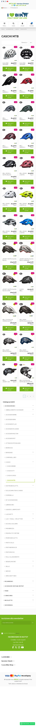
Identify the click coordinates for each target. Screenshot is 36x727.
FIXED (6, 591)
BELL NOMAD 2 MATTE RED (23, 92)
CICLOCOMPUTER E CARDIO (14, 490)
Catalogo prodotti (9, 402)
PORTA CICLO (10, 542)
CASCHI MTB (11, 480)
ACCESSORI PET (10, 438)
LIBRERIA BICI (10, 504)
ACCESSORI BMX (11, 419)
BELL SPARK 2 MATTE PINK (23, 175)
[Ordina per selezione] (25, 42)
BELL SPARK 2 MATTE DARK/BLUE (23, 233)
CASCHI (8, 462)
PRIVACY (17, 633)
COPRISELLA (9, 495)
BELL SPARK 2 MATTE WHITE (6, 205)
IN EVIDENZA (9, 605)
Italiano (5, 7)
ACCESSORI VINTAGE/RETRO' (14, 586)
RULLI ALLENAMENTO (12, 557)
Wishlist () (14, 7)
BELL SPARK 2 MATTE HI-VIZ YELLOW (23, 205)
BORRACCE (9, 448)
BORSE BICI (9, 452)
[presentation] (16, 628)
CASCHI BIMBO (11, 466)
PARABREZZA (10, 528)
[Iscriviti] (33, 623)
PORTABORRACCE (11, 547)
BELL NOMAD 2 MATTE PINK (6, 147)
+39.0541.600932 (22, 3)
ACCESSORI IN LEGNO (12, 429)
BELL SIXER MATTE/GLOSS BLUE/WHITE (24, 351)
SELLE (8, 566)
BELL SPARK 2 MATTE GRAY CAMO (6, 233)
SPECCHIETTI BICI (11, 576)
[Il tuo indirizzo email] (16, 623)
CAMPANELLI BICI (11, 457)
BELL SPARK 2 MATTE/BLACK (7, 174)
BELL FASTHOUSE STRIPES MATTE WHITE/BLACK (8, 321)
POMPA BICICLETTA (12, 538)
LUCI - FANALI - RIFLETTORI (14, 519)
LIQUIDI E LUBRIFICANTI (13, 509)
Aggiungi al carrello (9, 69)
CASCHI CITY (11, 470)
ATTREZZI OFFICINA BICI (13, 443)
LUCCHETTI (9, 514)
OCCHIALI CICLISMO (12, 523)
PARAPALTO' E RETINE (12, 533)
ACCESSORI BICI (10, 406)
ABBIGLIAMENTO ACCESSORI (14, 410)
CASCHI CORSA (11, 475)
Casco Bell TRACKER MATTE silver (6, 64)
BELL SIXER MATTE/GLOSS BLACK (26, 320)
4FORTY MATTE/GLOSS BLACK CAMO (9, 290)
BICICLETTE (8, 600)
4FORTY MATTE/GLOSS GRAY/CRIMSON (26, 259)
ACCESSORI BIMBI (11, 414)
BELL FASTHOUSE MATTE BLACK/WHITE (26, 381)
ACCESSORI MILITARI (12, 433)
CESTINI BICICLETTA (12, 486)
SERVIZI (8, 571)
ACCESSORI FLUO (11, 424)
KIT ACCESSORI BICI (12, 500)
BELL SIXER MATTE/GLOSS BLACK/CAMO (7, 351)
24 (31, 42)
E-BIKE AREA (8, 595)
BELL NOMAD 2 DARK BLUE (23, 147)
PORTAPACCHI (10, 552)
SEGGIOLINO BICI (11, 561)
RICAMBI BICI (9, 581)
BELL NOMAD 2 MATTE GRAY (6, 119)
